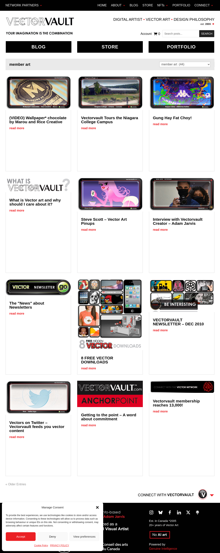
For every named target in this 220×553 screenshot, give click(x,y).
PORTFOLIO (181, 5)
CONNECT (202, 5)
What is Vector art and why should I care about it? (35, 202)
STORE (147, 5)
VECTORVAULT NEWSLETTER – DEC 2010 (178, 322)
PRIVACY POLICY (59, 545)
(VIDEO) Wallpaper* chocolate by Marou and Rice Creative (38, 120)
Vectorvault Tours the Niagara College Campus (109, 120)
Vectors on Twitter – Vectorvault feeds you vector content (36, 426)
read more (16, 128)
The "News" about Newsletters (26, 305)
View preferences (84, 536)
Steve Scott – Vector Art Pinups (104, 221)
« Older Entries (16, 484)
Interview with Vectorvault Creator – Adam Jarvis (177, 221)
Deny (52, 536)
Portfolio (181, 46)
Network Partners (22, 5)
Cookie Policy (41, 545)
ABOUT (116, 5)
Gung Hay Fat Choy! (172, 118)
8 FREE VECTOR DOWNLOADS (97, 360)
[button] (97, 507)
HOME (102, 5)
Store (110, 46)
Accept (20, 536)
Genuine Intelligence (163, 548)
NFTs (160, 5)
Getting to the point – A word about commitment (108, 417)
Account (146, 33)
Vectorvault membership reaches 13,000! (176, 403)
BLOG (134, 5)
